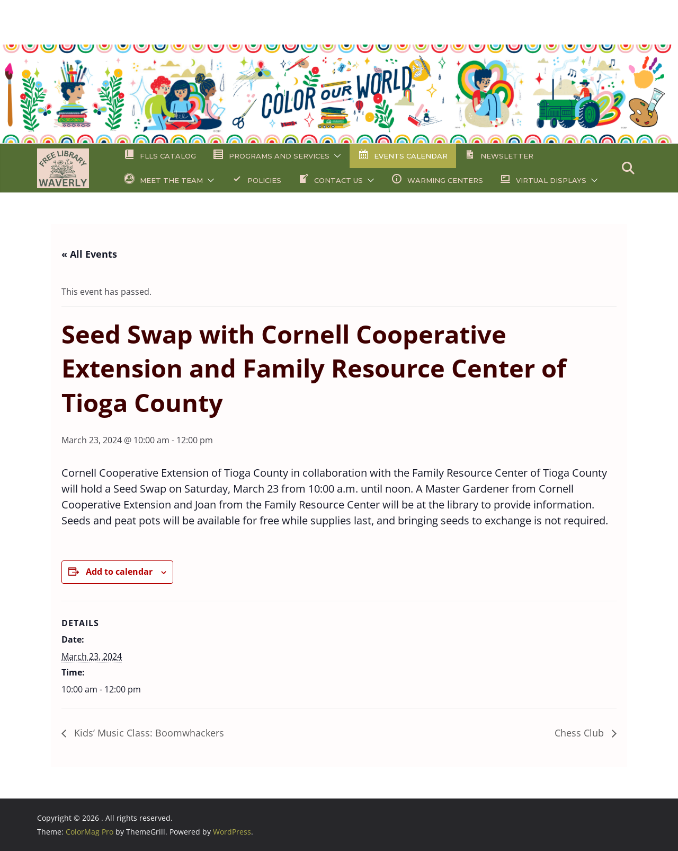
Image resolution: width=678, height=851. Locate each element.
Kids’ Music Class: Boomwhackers (148, 732)
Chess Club (580, 732)
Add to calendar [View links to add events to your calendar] (119, 571)
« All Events (89, 254)
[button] (335, 156)
